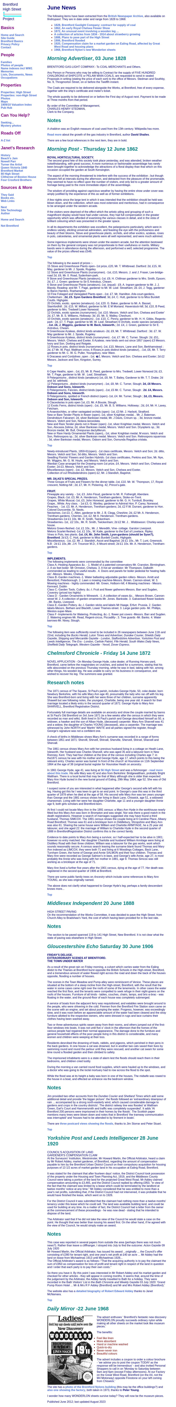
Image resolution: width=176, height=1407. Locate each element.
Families (6, 62)
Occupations (9, 77)
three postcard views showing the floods (86, 1123)
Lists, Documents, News (16, 74)
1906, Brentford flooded (69, 40)
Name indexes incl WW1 (16, 68)
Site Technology (11, 210)
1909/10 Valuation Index (16, 104)
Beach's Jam (9, 158)
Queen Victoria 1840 (14, 167)
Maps (4, 101)
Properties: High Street (16, 92)
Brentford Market (12, 170)
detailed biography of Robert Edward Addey (104, 1291)
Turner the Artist (11, 164)
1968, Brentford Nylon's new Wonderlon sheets (85, 49)
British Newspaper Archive (125, 16)
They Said (7, 194)
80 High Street (10, 173)
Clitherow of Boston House (18, 176)
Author (5, 213)
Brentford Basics (12, 41)
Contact (6, 47)
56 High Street (110, 770)
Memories (7, 71)
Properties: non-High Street (19, 95)
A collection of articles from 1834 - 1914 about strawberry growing (97, 34)
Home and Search (12, 35)
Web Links (8, 201)
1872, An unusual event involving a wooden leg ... (86, 31)
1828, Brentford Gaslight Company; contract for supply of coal (95, 25)
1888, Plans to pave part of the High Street (81, 37)
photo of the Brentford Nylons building (90, 1386)
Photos (5, 98)
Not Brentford (10, 225)
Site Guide (7, 38)
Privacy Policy (10, 44)
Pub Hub (6, 107)
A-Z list (5, 140)
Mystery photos (11, 125)
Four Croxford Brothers (16, 180)
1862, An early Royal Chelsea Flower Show (82, 28)
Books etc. (8, 197)
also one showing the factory (66, 1390)
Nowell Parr (8, 161)
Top (49, 257)
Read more (54, 134)
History (5, 155)
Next (4, 207)
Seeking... (7, 122)
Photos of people (12, 65)
